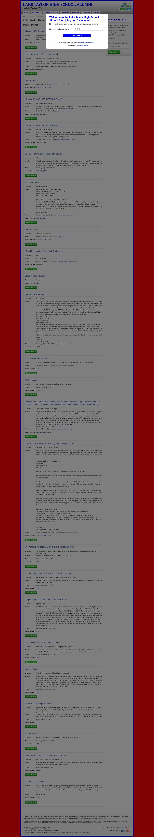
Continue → (77, 36)
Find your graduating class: (59, 29)
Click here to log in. (87, 42)
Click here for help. (82, 45)
